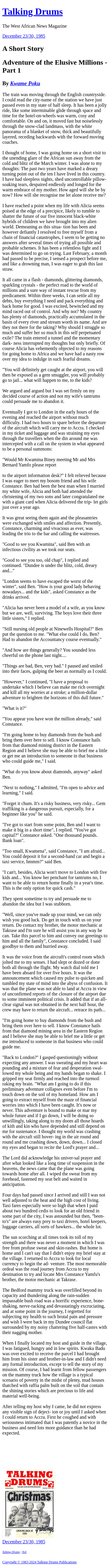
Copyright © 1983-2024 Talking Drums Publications (39, 1562)
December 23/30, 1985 (23, 36)
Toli (24, 1552)
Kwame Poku (25, 83)
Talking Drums (32, 11)
